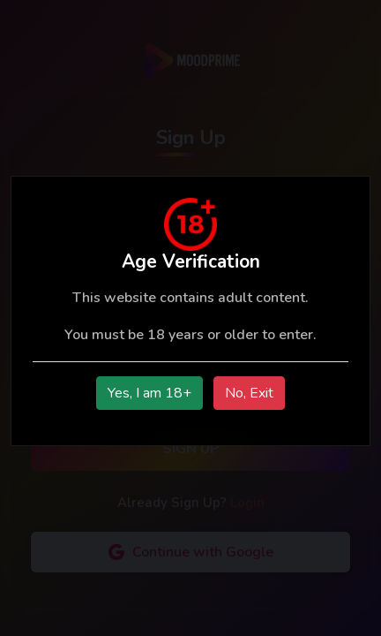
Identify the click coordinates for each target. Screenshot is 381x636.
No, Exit (249, 393)
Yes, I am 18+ (149, 393)
